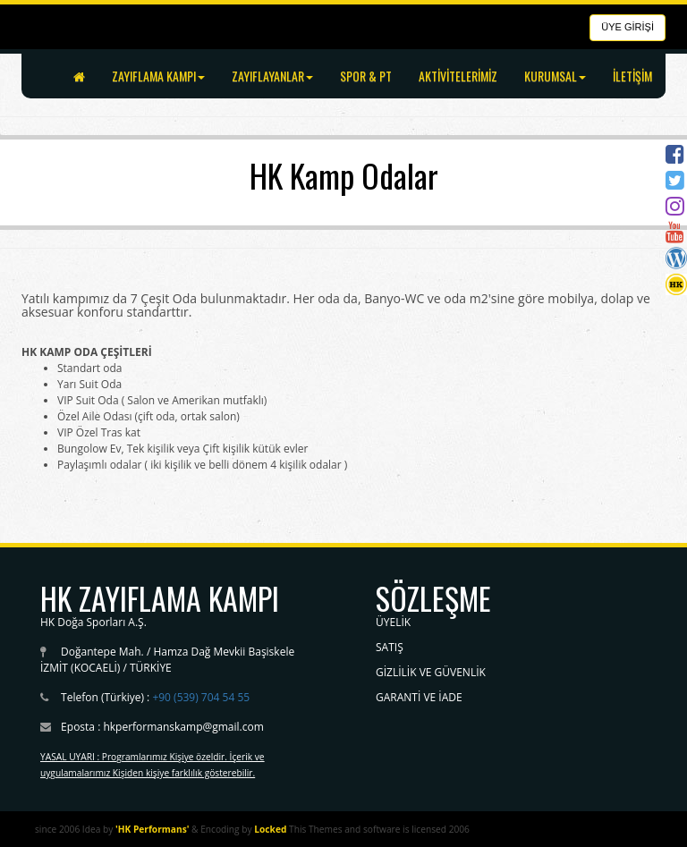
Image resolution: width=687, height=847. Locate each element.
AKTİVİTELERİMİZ (458, 75)
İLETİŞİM (632, 75)
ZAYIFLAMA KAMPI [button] (158, 75)
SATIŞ (389, 647)
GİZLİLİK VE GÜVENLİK (431, 672)
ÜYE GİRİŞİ (627, 26)
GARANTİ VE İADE (419, 697)
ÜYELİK (393, 622)
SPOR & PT (366, 75)
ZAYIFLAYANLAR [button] (272, 75)
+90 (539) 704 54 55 (201, 697)
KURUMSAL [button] (555, 75)
